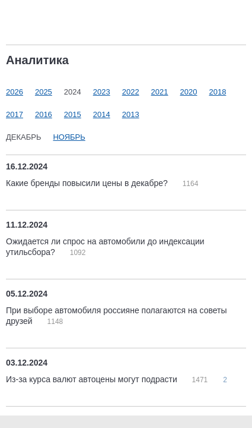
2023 (101, 91)
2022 (130, 91)
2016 (43, 114)
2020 (188, 91)
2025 (43, 91)
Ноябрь (69, 137)
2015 (72, 114)
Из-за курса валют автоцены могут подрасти (93, 379)
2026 (14, 91)
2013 (130, 114)
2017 (14, 114)
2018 (217, 91)
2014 (101, 114)
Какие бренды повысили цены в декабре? (88, 183)
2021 (159, 91)
